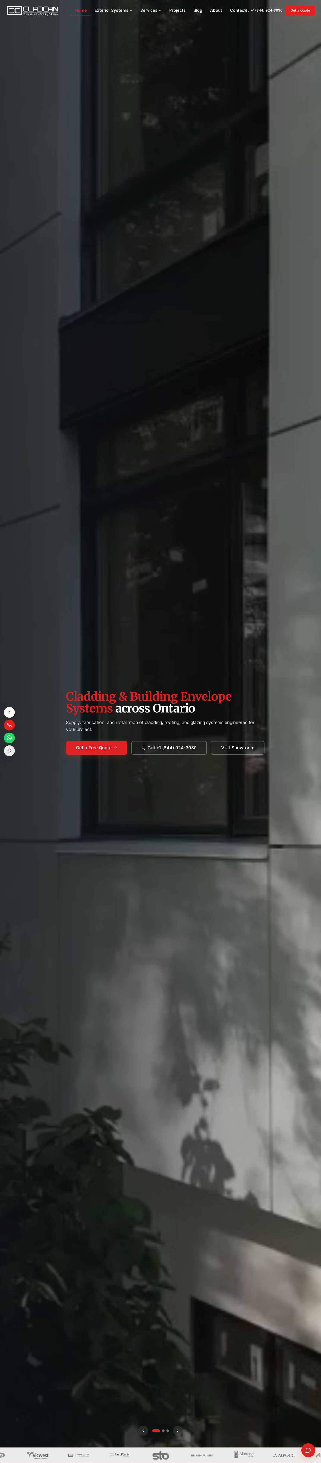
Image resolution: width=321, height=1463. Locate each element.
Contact (238, 10)
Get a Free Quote (97, 747)
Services (150, 10)
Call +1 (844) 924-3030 (169, 747)
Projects (177, 10)
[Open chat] (308, 1450)
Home (81, 10)
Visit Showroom (237, 747)
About (216, 10)
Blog (198, 10)
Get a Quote (300, 11)
